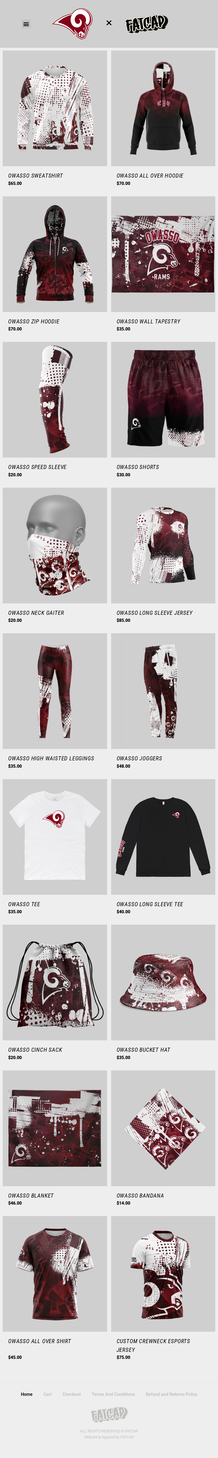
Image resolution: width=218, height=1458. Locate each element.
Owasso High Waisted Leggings (51, 758)
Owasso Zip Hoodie (34, 321)
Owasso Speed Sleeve (37, 467)
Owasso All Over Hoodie (150, 175)
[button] (26, 24)
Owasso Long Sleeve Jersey (155, 613)
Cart (47, 1394)
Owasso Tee (24, 904)
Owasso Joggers (139, 758)
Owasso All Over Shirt (39, 1341)
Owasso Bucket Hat (144, 1050)
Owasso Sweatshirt (35, 175)
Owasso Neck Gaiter (36, 613)
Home (27, 1394)
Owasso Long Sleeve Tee (150, 904)
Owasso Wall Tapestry (148, 321)
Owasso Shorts (138, 467)
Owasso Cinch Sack (35, 1050)
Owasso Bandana (140, 1195)
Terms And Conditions (113, 1394)
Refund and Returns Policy (171, 1394)
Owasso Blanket (31, 1195)
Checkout (72, 1394)
